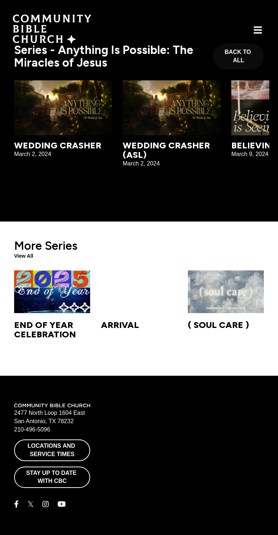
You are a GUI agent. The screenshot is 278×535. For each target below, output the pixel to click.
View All (23, 256)
